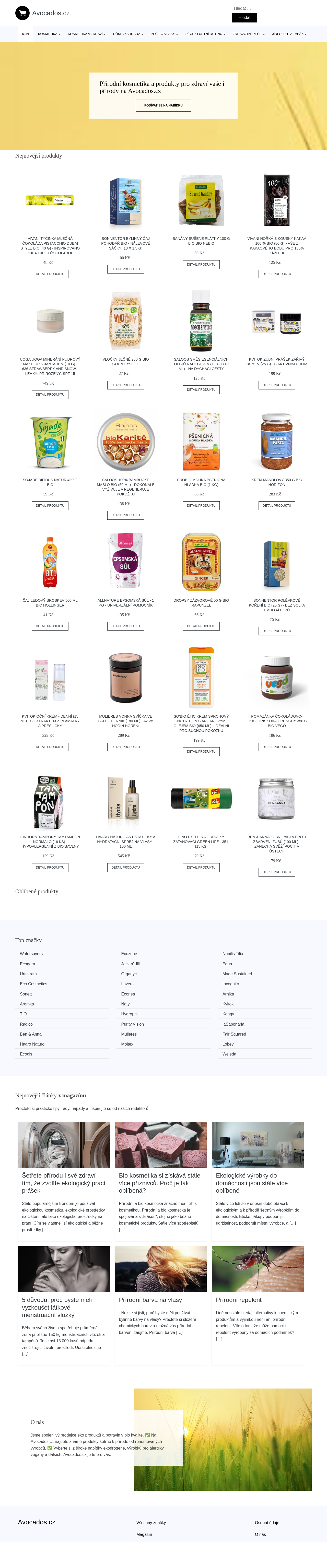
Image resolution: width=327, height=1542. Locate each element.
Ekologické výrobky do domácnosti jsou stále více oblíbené (252, 1149)
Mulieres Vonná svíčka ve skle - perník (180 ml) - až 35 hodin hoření (125, 721)
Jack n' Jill (31, 963)
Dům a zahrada (126, 34)
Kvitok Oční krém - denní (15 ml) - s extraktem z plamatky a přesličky (50, 721)
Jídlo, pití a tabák (288, 34)
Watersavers (33, 954)
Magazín (144, 1501)
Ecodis (180, 1021)
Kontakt (262, 1512)
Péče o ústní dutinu (203, 34)
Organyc (257, 963)
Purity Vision (185, 1002)
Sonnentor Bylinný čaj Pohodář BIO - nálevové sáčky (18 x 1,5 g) (125, 243)
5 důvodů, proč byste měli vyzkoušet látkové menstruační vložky (57, 1274)
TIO (177, 992)
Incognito (258, 973)
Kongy (27, 1002)
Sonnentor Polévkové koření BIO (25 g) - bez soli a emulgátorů (277, 605)
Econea (105, 982)
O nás (260, 1501)
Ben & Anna (32, 1011)
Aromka (257, 982)
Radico (104, 1002)
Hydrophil (258, 992)
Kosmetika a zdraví (85, 34)
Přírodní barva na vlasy (150, 1266)
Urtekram (182, 963)
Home (25, 34)
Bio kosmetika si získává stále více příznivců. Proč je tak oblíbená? (160, 1149)
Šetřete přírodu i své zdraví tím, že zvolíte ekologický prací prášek (64, 1149)
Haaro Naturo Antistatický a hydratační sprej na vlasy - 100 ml (125, 841)
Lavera (180, 973)
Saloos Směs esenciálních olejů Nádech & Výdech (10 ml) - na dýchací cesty (201, 364)
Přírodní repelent (239, 1266)
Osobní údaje (267, 1489)
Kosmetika (47, 34)
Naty (26, 992)
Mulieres (105, 1011)
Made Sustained (36, 973)
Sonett (27, 982)
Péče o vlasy (163, 34)
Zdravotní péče (247, 34)
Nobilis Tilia (184, 954)
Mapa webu (147, 1512)
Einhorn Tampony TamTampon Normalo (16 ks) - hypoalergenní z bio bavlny (50, 841)
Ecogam (257, 954)
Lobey (103, 1021)
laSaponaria (261, 1002)
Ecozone (106, 954)
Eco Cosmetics (111, 973)
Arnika (179, 982)
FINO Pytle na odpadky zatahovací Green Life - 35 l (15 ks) (201, 841)
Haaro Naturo (262, 1011)
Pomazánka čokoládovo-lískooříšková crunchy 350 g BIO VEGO (277, 721)
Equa (102, 963)
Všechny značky (151, 1489)
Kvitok (103, 992)
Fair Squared (185, 1011)
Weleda (257, 1021)
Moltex (28, 1021)
